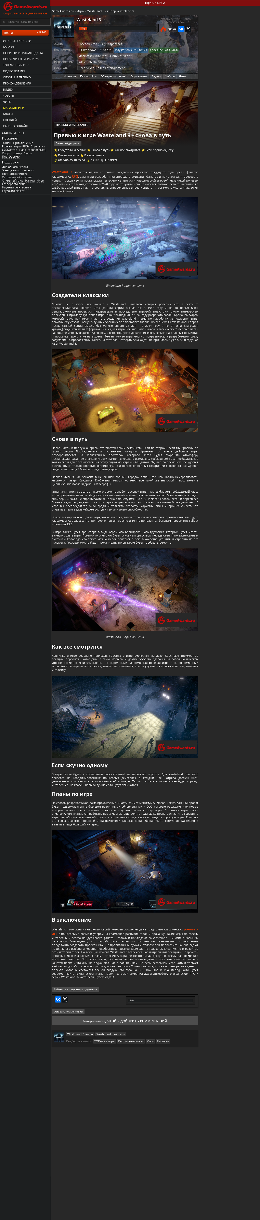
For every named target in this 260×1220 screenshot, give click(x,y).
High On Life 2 (155, 3)
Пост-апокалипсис (15, 174)
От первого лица (14, 184)
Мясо (146, 1130)
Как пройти (88, 74)
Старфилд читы (13, 133)
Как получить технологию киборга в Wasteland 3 (239, 212)
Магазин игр (13, 108)
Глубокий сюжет (13, 191)
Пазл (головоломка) (32, 150)
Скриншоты (138, 74)
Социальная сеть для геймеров (25, 7)
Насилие (158, 1130)
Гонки (28, 153)
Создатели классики (73, 147)
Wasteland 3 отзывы (106, 1123)
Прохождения (104, 1213)
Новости (69, 74)
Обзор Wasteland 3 (121, 11)
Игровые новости (17, 41)
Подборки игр (14, 71)
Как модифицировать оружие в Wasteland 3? (240, 228)
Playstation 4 (122, 49)
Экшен (6, 143)
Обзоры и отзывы (113, 74)
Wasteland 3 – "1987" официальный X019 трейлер (239, 259)
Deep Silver (86, 66)
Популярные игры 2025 (21, 59)
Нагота (30, 181)
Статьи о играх (139, 1216)
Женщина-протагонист (18, 170)
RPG (93, 173)
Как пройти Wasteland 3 (217, 138)
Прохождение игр (17, 83)
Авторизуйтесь (94, 1109)
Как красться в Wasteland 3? (234, 196)
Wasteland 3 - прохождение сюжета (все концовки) (240, 148)
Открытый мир (12, 181)
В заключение (95, 153)
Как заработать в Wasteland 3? (236, 243)
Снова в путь (101, 147)
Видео (8, 89)
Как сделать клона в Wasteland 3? (239, 180)
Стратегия (38, 146)
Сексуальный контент (17, 177)
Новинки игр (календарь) (23, 53)
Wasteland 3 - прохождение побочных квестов (237, 164)
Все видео (171, 1213)
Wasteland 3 (96, 11)
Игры (81, 11)
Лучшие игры (70, 1213)
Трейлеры (171, 1216)
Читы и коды (104, 1216)
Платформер (11, 157)
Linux (113, 55)
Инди (40, 181)
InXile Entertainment (91, 61)
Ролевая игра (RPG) (15, 146)
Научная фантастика (16, 187)
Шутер (17, 153)
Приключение (23, 143)
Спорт (6, 153)
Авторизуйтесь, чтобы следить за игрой (175, 20)
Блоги (8, 114)
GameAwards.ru (64, 11)
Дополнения (206, 1216)
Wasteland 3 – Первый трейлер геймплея (240, 275)
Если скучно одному (161, 147)
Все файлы (205, 1213)
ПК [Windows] (87, 49)
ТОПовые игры (104, 1130)
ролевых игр (63, 1001)
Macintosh (85, 55)
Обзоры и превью (17, 77)
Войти (25, 33)
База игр (9, 47)
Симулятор (9, 150)
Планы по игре (69, 153)
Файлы (8, 95)
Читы (7, 102)
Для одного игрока (15, 167)
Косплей (10, 120)
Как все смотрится (129, 147)
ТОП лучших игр (15, 65)
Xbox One (153, 49)
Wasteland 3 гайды (79, 1123)
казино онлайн (15, 126)
